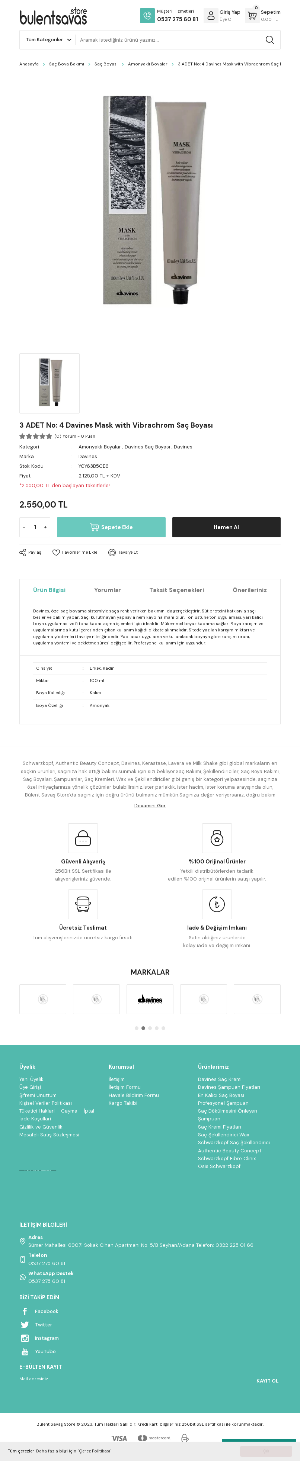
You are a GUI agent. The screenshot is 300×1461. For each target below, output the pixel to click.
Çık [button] (266, 1451)
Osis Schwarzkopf (219, 1166)
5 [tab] (163, 1028)
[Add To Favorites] (74, 552)
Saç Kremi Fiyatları (219, 1127)
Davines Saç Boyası (147, 447)
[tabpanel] (43, 999)
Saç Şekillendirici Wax (223, 1135)
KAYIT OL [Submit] (267, 1381)
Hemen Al (226, 527)
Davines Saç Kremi (220, 1079)
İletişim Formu (125, 1087)
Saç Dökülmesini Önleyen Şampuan (227, 1115)
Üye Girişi (30, 1087)
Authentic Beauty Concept (229, 1151)
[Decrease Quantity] (24, 527)
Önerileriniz (250, 590)
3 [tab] (150, 1028)
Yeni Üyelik (31, 1079)
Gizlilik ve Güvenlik (41, 1127)
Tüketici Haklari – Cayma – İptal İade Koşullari (56, 1115)
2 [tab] (143, 1028)
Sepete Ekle (111, 527)
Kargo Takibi (123, 1103)
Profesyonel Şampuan (223, 1103)
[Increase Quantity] (45, 527)
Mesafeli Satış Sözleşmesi (49, 1135)
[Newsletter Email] (150, 1380)
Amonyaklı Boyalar (100, 447)
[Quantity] (35, 527)
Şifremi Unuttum (38, 1095)
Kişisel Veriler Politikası (45, 1103)
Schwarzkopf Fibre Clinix (227, 1158)
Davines (183, 447)
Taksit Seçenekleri (176, 590)
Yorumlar (107, 590)
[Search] (178, 39)
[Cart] (263, 15)
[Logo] (53, 16)
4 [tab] (157, 1028)
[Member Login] (211, 15)
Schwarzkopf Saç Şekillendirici (234, 1142)
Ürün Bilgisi (49, 590)
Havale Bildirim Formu (134, 1095)
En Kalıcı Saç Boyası (221, 1095)
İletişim (117, 1079)
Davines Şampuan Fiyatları (229, 1087)
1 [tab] (136, 1028)
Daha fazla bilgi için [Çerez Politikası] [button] (74, 1451)
